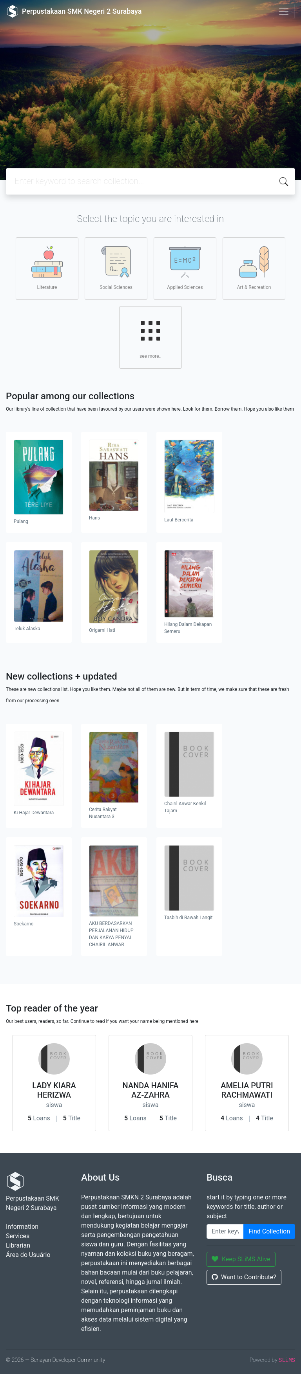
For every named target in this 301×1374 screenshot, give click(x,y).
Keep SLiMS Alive (241, 1259)
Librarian (18, 1245)
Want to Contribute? (244, 1277)
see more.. (150, 337)
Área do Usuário (28, 1255)
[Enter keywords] (225, 1231)
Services (17, 1236)
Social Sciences (116, 268)
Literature (47, 268)
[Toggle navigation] (284, 11)
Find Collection (269, 1231)
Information (22, 1226)
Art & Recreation (254, 268)
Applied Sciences (185, 268)
